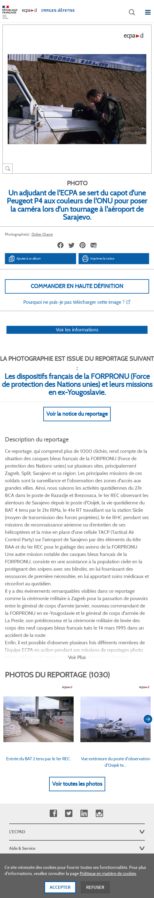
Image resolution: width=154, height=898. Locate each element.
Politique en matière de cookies (108, 876)
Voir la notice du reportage (77, 413)
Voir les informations (77, 330)
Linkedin (84, 711)
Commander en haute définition (77, 286)
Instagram (99, 711)
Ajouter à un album (24, 258)
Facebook (53, 711)
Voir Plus (77, 555)
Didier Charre (42, 234)
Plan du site (77, 830)
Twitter (68, 711)
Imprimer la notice (98, 258)
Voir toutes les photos (77, 681)
